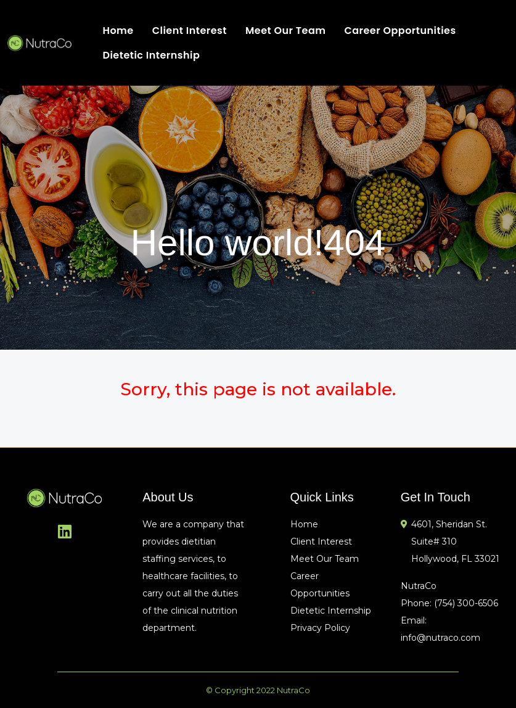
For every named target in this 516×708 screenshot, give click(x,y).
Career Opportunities (400, 30)
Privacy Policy (320, 627)
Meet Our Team (285, 30)
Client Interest (189, 30)
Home (117, 30)
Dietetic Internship (151, 55)
